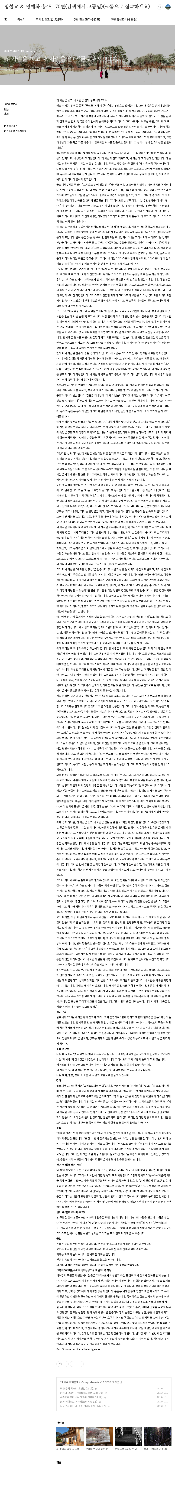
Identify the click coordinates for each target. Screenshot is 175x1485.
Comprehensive (91, 1382)
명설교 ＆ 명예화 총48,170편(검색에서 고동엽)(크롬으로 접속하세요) (77, 6)
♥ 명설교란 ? (10, 126)
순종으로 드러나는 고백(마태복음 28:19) (81, 1397)
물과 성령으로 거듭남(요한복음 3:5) (78, 1401)
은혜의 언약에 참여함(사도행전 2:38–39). (81, 1393)
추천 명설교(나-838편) (124, 19)
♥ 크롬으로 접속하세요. (15, 131)
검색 (160, 7)
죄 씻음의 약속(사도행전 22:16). (77, 1388)
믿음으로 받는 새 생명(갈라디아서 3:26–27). (83, 1406)
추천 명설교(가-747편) (86, 19)
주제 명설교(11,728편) (49, 19)
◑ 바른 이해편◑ (70, 1382)
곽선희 (21, 19)
